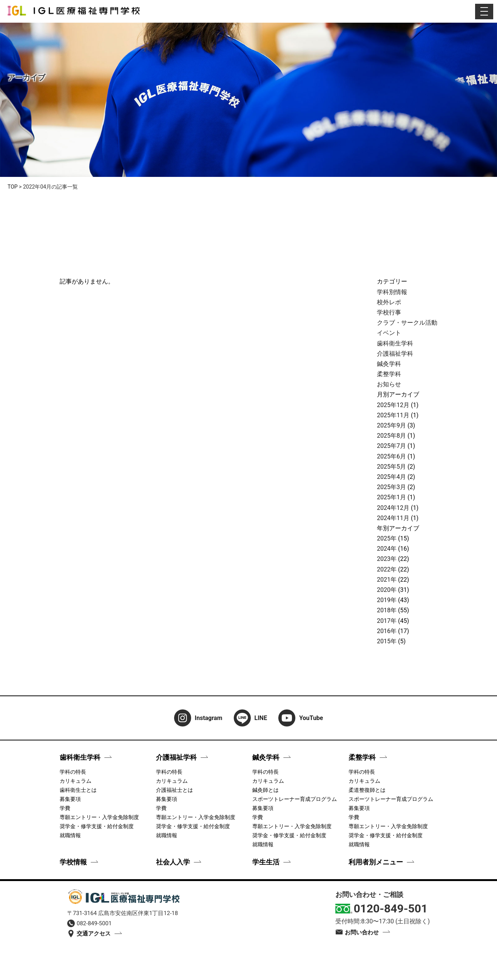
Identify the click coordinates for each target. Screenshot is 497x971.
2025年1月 (391, 497)
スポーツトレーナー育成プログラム (294, 799)
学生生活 (265, 862)
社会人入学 (173, 862)
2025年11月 (393, 415)
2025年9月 (391, 425)
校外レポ (389, 302)
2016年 (387, 631)
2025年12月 (393, 405)
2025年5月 (391, 466)
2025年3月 (391, 487)
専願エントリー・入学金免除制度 (99, 817)
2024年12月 (393, 507)
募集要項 (70, 799)
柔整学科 (389, 374)
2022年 (387, 569)
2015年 (387, 641)
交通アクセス (89, 933)
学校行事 (389, 312)
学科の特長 (73, 772)
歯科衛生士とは (78, 790)
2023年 (387, 558)
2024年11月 (393, 518)
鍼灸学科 (389, 363)
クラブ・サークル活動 (407, 322)
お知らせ (389, 384)
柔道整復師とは (367, 790)
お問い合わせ (357, 932)
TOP (13, 187)
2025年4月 (391, 476)
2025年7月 (391, 445)
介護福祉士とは (174, 790)
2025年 (387, 538)
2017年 (387, 620)
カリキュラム (75, 781)
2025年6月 (391, 456)
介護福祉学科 (395, 353)
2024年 (387, 548)
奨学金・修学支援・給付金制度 (97, 826)
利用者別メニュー (376, 862)
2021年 (387, 579)
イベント (389, 332)
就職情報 (70, 835)
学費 (65, 808)
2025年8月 (391, 435)
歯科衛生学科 (395, 343)
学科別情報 (392, 292)
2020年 (387, 589)
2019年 (387, 600)
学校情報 (73, 862)
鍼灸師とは (265, 790)
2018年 (387, 610)
